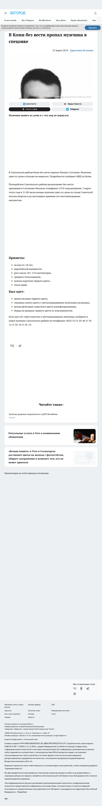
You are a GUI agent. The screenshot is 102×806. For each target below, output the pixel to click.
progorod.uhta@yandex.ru (14, 739)
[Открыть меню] (5, 13)
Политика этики (34, 711)
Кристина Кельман (81, 50)
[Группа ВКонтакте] (29, 104)
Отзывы (31, 714)
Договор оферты (34, 705)
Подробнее (22, 792)
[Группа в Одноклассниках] (81, 688)
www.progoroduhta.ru (25, 724)
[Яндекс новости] (72, 104)
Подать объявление (79, 20)
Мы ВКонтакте (45, 20)
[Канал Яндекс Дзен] (29, 109)
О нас (54, 714)
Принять (93, 28)
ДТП (53, 705)
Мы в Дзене (61, 20)
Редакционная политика (60, 711)
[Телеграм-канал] (72, 109)
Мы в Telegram (28, 20)
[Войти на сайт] (95, 13)
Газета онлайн (10, 20)
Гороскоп (8, 711)
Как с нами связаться (12, 714)
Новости (31, 717)
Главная (7, 717)
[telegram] (20, 346)
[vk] (12, 346)
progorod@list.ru (60, 735)
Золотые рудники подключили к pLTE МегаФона (51, 416)
